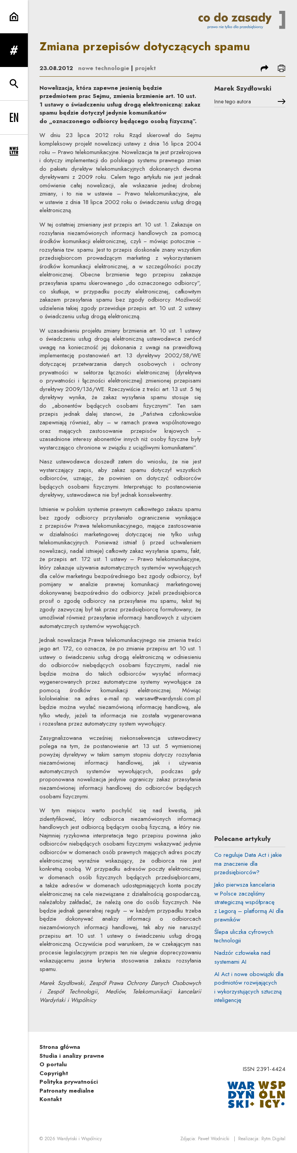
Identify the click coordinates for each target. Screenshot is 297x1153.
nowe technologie (103, 68)
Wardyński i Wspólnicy (79, 1138)
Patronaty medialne (66, 1090)
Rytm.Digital (273, 1138)
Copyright (53, 1073)
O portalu (53, 1064)
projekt (145, 68)
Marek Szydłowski (242, 88)
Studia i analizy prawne (71, 1056)
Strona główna (59, 1047)
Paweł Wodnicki (213, 1138)
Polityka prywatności (68, 1082)
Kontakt (50, 1099)
